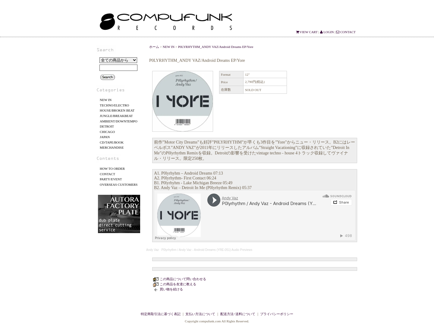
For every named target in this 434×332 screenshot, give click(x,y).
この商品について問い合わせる (183, 279)
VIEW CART (307, 32)
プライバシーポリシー (276, 314)
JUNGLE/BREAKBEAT (116, 116)
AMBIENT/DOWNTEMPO (118, 121)
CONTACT (346, 32)
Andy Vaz (152, 249)
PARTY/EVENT (111, 179)
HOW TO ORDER (112, 168)
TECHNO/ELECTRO (114, 105)
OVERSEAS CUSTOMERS (118, 184)
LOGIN (327, 32)
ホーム (154, 47)
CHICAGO (107, 132)
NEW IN (106, 100)
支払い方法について (200, 314)
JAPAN (105, 137)
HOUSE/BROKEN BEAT (117, 110)
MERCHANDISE (112, 147)
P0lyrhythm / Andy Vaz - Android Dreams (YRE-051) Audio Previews (206, 249)
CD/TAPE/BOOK (112, 142)
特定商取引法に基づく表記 (161, 314)
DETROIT (107, 126)
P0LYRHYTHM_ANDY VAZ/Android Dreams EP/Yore (215, 47)
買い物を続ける (171, 289)
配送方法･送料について (237, 314)
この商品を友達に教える (178, 284)
